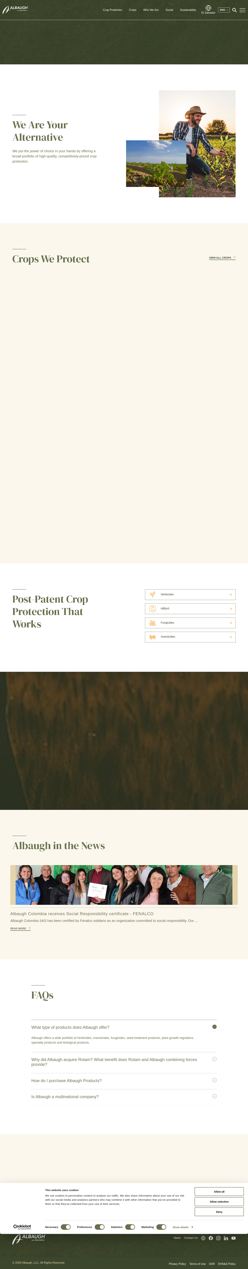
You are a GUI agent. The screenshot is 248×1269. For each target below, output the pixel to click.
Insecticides (160, 636)
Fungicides (159, 622)
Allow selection (219, 1236)
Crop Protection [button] (112, 9)
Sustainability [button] (188, 9)
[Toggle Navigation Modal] (242, 10)
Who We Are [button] (151, 9)
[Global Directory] (208, 10)
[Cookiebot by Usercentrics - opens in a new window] (22, 1262)
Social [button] (169, 9)
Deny (219, 1247)
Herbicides (159, 594)
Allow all (219, 1226)
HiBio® (157, 608)
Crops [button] (132, 9)
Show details (181, 1262)
